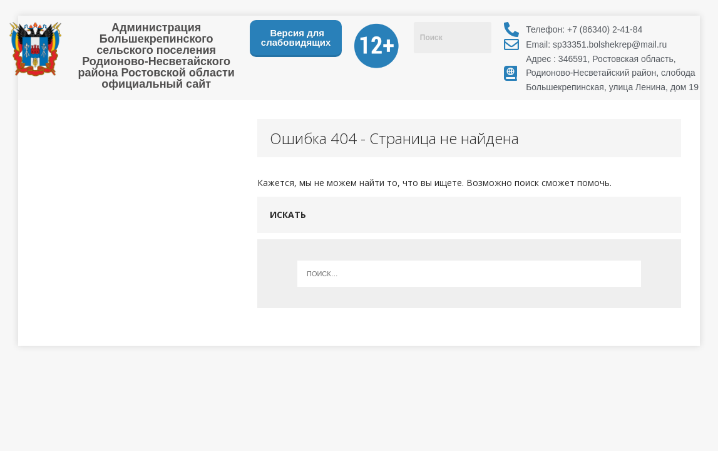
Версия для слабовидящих (296, 38)
